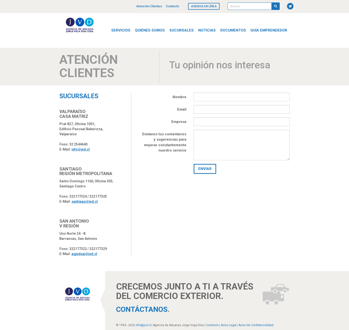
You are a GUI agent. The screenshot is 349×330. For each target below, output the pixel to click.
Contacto (172, 6)
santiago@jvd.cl (84, 201)
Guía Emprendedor (268, 30)
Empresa (178, 122)
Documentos (233, 30)
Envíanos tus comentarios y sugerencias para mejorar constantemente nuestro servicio (164, 142)
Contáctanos (141, 309)
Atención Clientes (149, 6)
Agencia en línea (204, 6)
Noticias (207, 30)
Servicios (120, 30)
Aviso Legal (228, 325)
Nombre (179, 97)
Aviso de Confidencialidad (255, 325)
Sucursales (181, 30)
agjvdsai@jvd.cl (84, 254)
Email (181, 109)
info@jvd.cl (80, 149)
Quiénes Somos (150, 30)
